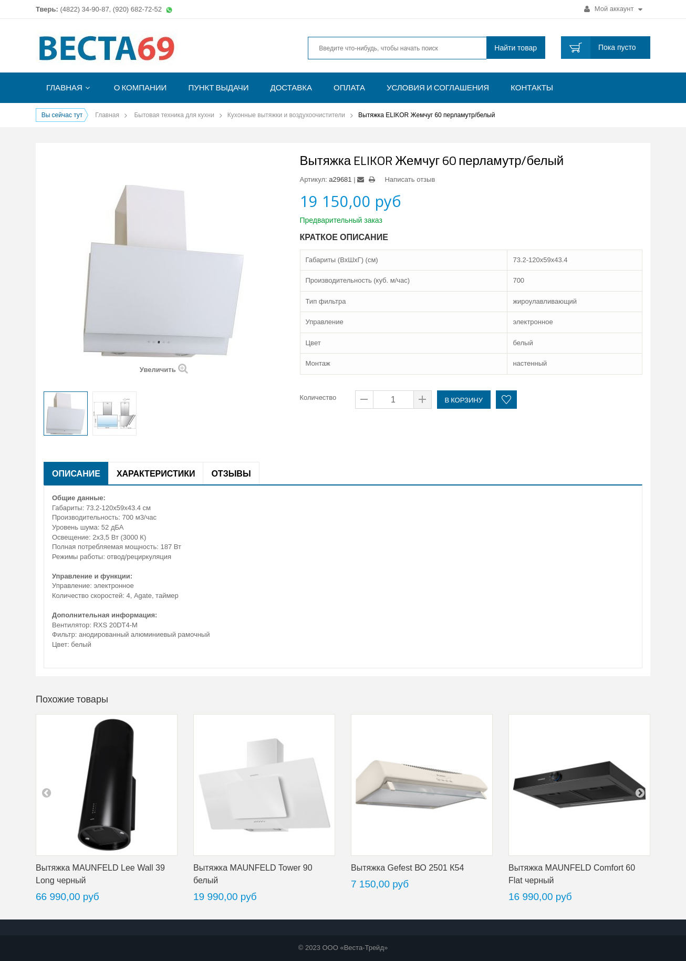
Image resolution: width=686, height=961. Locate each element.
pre (46, 792)
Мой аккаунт (613, 9)
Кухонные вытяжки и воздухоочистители (286, 115)
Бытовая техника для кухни (174, 115)
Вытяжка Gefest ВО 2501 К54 (407, 867)
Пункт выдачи (218, 87)
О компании (140, 87)
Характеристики (156, 473)
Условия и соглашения (438, 87)
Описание (76, 473)
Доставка (292, 87)
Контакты (532, 87)
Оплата (349, 87)
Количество (318, 397)
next (640, 792)
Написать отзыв (409, 179)
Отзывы (231, 473)
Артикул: (313, 179)
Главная (64, 87)
